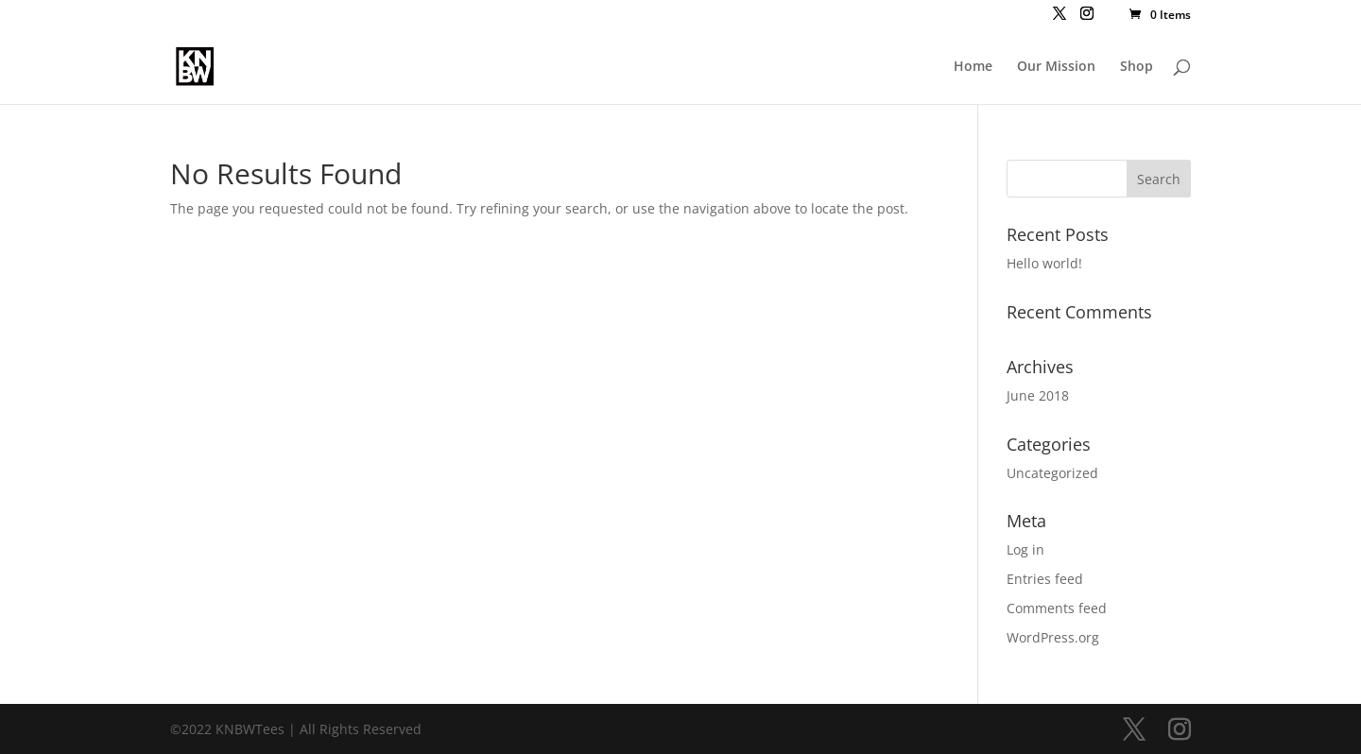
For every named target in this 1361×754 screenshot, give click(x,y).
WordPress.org (1053, 637)
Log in (1025, 549)
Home (973, 67)
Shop (1136, 67)
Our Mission (1056, 67)
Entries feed (1045, 579)
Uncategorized (1052, 473)
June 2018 (1038, 395)
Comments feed (1057, 608)
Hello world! (1044, 263)
